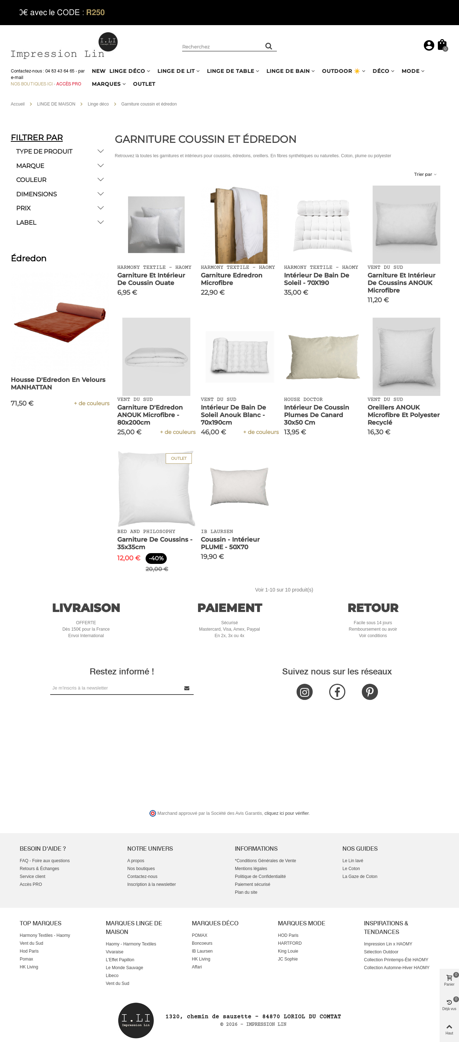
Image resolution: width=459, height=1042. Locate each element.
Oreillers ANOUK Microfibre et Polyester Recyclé (404, 415)
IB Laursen (202, 951)
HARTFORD (290, 943)
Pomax (26, 959)
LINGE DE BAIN (288, 71)
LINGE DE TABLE (230, 71)
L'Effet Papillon (120, 959)
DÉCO (381, 71)
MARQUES (106, 84)
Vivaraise (114, 951)
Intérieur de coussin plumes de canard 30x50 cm (316, 415)
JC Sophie (288, 959)
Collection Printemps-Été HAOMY (396, 959)
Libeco (112, 975)
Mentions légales (251, 868)
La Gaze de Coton (359, 876)
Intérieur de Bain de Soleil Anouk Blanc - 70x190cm (233, 415)
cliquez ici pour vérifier (287, 813)
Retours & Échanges (39, 868)
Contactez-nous (142, 876)
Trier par (425, 174)
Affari (197, 966)
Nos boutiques (141, 868)
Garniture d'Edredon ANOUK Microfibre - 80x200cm (150, 415)
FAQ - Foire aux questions (45, 860)
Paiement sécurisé (252, 884)
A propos (135, 860)
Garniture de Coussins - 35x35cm (155, 543)
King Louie (288, 951)
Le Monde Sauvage (124, 967)
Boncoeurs (202, 943)
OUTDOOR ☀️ (341, 71)
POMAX (199, 935)
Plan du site (246, 892)
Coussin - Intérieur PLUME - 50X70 (230, 543)
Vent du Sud (31, 943)
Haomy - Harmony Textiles (131, 944)
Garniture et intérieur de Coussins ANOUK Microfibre (401, 283)
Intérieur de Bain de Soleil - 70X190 (316, 279)
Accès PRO (31, 884)
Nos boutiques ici (32, 84)
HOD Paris (288, 935)
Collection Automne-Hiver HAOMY (397, 967)
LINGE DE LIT (176, 71)
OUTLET (144, 84)
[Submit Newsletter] (187, 688)
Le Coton (351, 868)
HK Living (29, 966)
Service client (32, 876)
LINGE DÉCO (127, 71)
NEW (99, 71)
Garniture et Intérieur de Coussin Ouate (151, 279)
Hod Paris (29, 951)
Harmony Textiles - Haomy (45, 935)
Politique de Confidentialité (260, 876)
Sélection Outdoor (381, 951)
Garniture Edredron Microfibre (231, 279)
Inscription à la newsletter (151, 884)
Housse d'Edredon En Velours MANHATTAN (58, 383)
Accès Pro (68, 84)
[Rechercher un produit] (269, 46)
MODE (411, 71)
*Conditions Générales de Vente (265, 860)
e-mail (17, 77)
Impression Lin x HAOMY (388, 944)
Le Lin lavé (352, 860)
